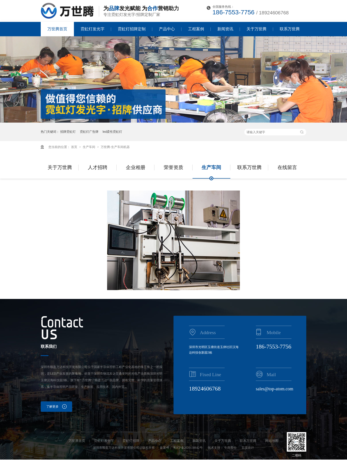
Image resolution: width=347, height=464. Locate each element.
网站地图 (271, 441)
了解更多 (52, 406)
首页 (74, 147)
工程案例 (196, 29)
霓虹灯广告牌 (89, 131)
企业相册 (135, 167)
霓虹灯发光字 (92, 29)
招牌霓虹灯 (68, 131)
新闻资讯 (225, 29)
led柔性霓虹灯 (112, 131)
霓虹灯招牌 (131, 441)
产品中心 (167, 29)
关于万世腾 (256, 29)
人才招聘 (97, 167)
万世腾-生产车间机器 (115, 147)
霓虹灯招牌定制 (132, 29)
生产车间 (89, 147)
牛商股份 (230, 447)
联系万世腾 (290, 29)
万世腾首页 (57, 29)
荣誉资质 (173, 167)
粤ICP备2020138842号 (188, 447)
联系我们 (49, 346)
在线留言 (287, 167)
